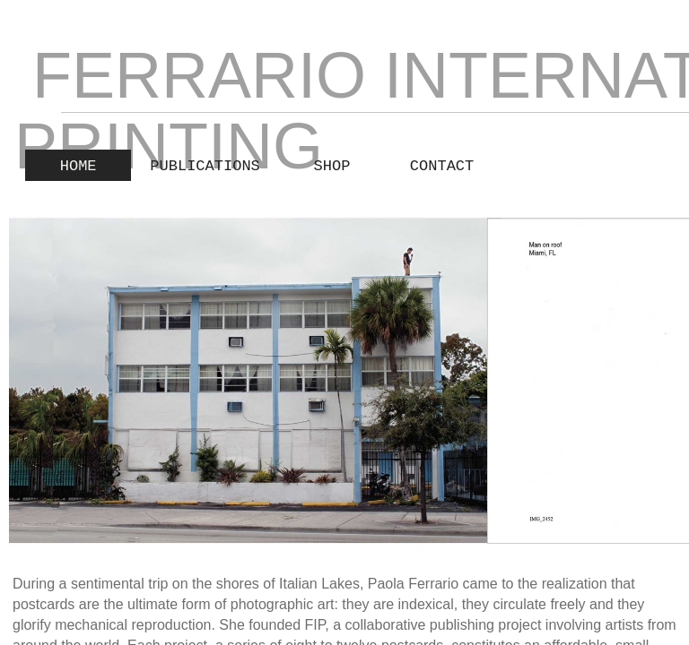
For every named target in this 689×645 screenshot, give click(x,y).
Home (78, 166)
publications (204, 166)
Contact (442, 166)
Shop (332, 166)
